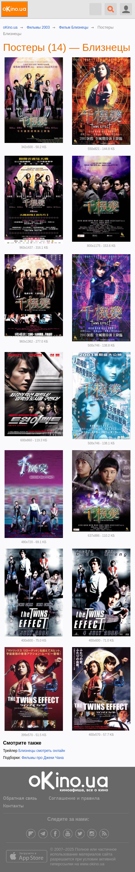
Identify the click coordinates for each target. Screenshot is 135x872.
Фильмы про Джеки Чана (43, 758)
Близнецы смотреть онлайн (41, 751)
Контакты (13, 806)
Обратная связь (20, 798)
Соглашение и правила (74, 798)
